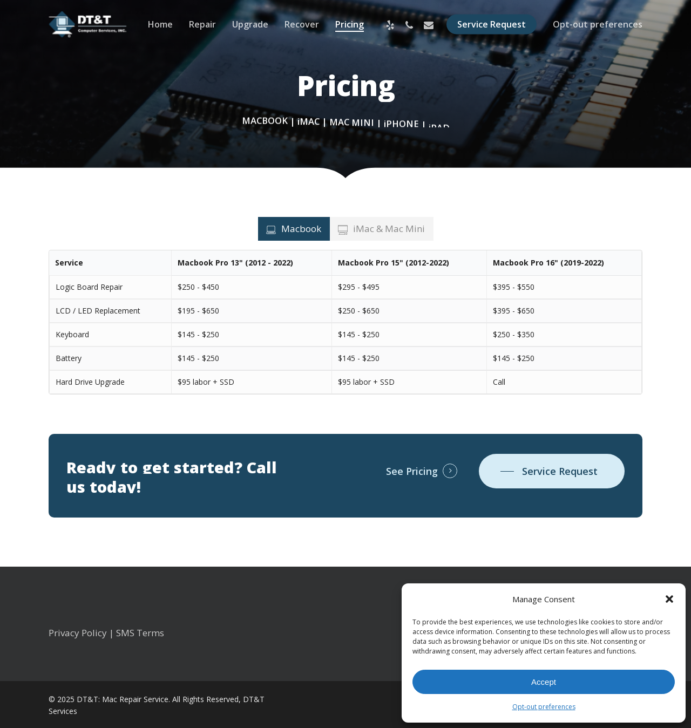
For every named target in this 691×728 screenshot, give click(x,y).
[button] (669, 599)
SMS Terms (140, 633)
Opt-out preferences (543, 706)
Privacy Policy (78, 633)
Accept (543, 681)
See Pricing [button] (412, 471)
